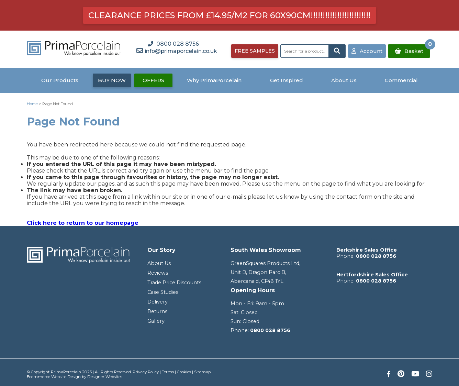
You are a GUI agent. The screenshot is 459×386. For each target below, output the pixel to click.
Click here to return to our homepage (82, 223)
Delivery (157, 302)
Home (32, 103)
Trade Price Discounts (174, 282)
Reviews (157, 273)
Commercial (401, 80)
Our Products (59, 80)
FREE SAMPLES (255, 51)
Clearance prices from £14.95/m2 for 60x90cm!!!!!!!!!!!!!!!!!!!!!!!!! (229, 15)
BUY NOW (112, 80)
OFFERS (153, 80)
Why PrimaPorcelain (214, 80)
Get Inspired (286, 80)
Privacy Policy (146, 372)
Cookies (184, 372)
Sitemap (202, 372)
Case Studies (162, 292)
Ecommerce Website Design (54, 376)
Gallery (156, 321)
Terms (168, 372)
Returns (157, 311)
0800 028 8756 (270, 330)
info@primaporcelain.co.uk (181, 51)
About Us (344, 80)
